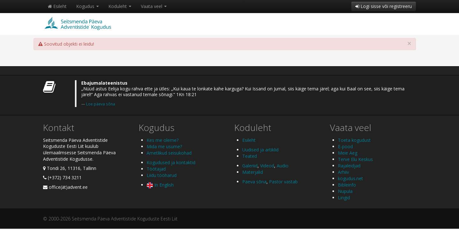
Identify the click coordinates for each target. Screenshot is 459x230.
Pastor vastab (283, 182)
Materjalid (252, 172)
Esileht (57, 6)
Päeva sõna (254, 182)
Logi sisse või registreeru (383, 6)
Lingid (344, 198)
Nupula (345, 191)
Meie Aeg (347, 153)
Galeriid (250, 166)
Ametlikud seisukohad (169, 153)
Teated (249, 156)
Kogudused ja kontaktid (171, 162)
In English (160, 185)
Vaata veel (154, 6)
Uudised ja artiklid (260, 150)
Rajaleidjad (349, 166)
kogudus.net (350, 178)
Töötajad (156, 169)
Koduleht (119, 6)
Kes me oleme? (162, 140)
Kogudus (87, 6)
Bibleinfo (347, 185)
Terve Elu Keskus (355, 159)
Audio (282, 166)
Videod (267, 166)
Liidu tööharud (162, 175)
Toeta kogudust (354, 140)
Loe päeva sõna (100, 103)
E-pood (345, 146)
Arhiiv (343, 172)
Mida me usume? (164, 146)
